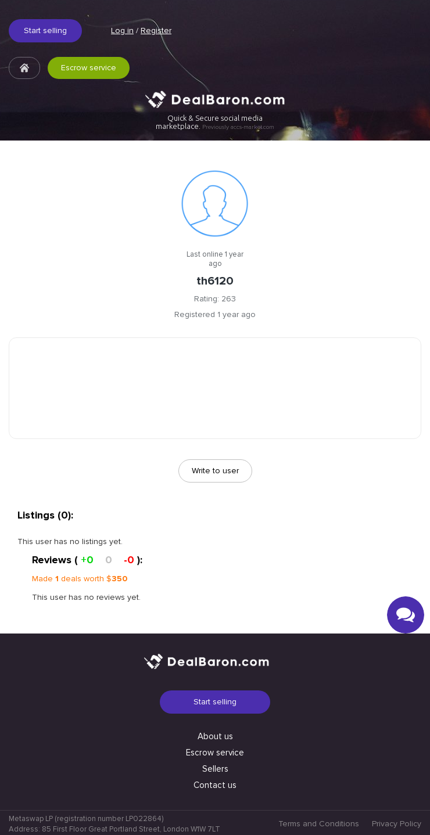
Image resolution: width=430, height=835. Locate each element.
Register (156, 30)
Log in (122, 30)
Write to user (215, 471)
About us (215, 736)
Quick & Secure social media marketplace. (215, 122)
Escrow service (88, 68)
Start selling (45, 30)
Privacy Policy (396, 824)
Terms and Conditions (318, 824)
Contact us (214, 785)
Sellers (215, 769)
